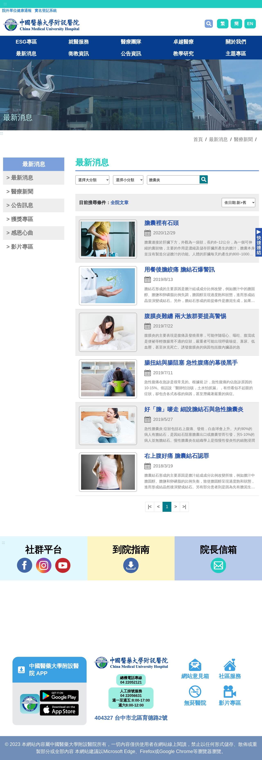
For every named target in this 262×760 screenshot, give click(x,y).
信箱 (218, 565)
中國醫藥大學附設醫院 (131, 663)
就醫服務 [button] (78, 42)
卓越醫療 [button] (183, 42)
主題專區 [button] (236, 53)
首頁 (198, 139)
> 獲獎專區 (19, 219)
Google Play (59, 696)
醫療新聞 (243, 139)
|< (150, 506)
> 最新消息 (19, 178)
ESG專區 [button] (26, 42)
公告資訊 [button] (131, 53)
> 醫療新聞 (19, 192)
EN (250, 23)
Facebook (24, 565)
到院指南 (131, 565)
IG (43, 565)
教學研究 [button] (183, 53)
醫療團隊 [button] (131, 42)
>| (184, 506)
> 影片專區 (19, 247)
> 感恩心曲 (19, 233)
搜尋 (209, 24)
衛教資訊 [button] (78, 53)
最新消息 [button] (26, 53)
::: (5, 4)
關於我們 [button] (236, 42)
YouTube (62, 565)
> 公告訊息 (19, 205)
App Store (59, 710)
